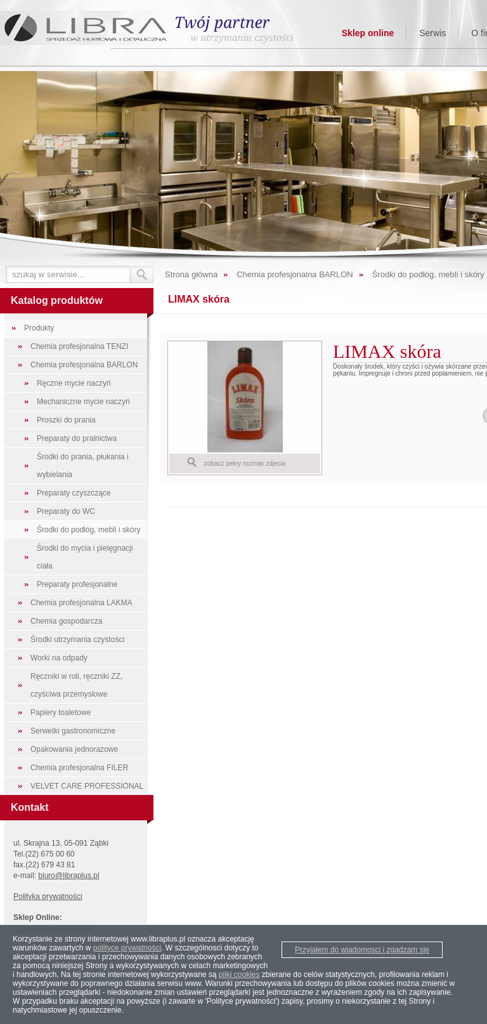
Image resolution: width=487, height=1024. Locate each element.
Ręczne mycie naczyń (74, 383)
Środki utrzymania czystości (77, 639)
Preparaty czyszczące (74, 493)
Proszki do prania (66, 420)
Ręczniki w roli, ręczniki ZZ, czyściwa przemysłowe (76, 685)
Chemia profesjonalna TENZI (79, 346)
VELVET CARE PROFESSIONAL (86, 786)
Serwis (432, 33)
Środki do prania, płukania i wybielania (83, 465)
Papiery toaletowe (60, 712)
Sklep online (368, 33)
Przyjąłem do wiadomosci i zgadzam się (362, 949)
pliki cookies (239, 974)
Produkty (39, 328)
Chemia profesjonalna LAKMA (81, 602)
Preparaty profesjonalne (77, 584)
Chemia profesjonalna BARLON (84, 364)
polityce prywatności (127, 947)
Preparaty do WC (66, 511)
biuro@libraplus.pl (68, 875)
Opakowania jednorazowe (74, 749)
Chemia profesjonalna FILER (79, 767)
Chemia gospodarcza (66, 621)
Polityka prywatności (47, 896)
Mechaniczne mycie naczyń (83, 401)
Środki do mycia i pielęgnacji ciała (85, 557)
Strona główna (191, 274)
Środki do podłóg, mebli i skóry (88, 529)
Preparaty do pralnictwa (77, 438)
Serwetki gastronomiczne (72, 730)
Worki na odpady (59, 657)
